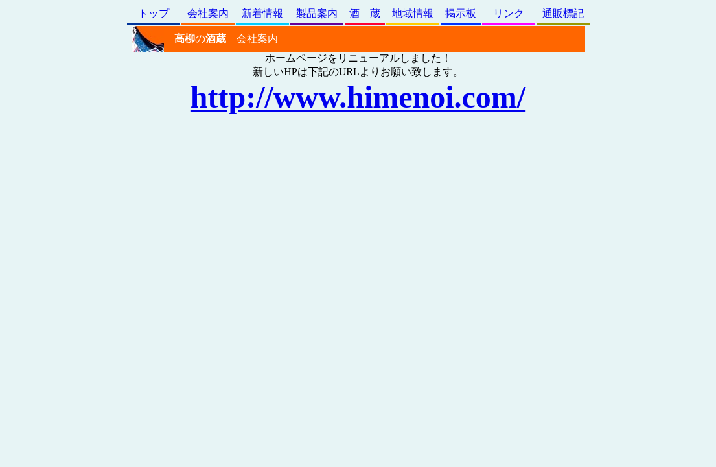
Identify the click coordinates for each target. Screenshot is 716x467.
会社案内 (208, 13)
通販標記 (563, 13)
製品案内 (317, 13)
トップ (153, 13)
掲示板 (460, 13)
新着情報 (262, 13)
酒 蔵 (364, 13)
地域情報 (412, 13)
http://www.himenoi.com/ (358, 97)
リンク (508, 13)
